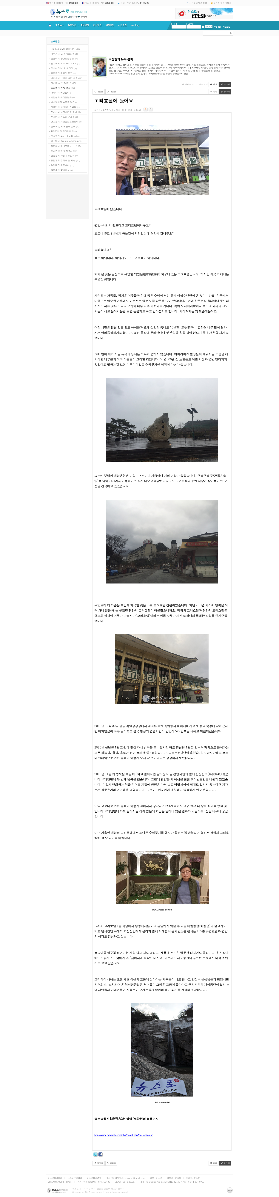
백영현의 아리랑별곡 (61, 97)
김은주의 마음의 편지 (62, 73)
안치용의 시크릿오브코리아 (64, 121)
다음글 (111, 91)
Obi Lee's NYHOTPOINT (63, 48)
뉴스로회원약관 (94, 1178)
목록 (213, 91)
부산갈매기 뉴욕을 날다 (63, 102)
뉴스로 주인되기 (74, 1178)
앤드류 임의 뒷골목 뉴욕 (63, 126)
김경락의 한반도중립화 (62, 58)
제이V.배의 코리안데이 (62, 131)
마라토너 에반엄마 (60, 92)
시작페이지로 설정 (198, 2)
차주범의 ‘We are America (64, 140)
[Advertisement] (67, 197)
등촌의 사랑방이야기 (61, 82)
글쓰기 (225, 84)
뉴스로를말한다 (55, 1178)
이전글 (98, 91)
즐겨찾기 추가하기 (222, 2)
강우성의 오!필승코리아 (63, 53)
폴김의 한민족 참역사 (62, 150)
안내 (213, 84)
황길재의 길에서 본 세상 (63, 160)
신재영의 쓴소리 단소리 (63, 116)
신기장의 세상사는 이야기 (64, 111)
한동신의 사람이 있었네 (63, 155)
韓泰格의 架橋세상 (60, 170)
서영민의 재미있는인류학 (63, 106)
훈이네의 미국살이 (60, 165)
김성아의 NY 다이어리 (62, 68)
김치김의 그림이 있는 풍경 (64, 77)
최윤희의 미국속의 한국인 (64, 145)
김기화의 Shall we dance (63, 63)
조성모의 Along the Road (64, 136)
